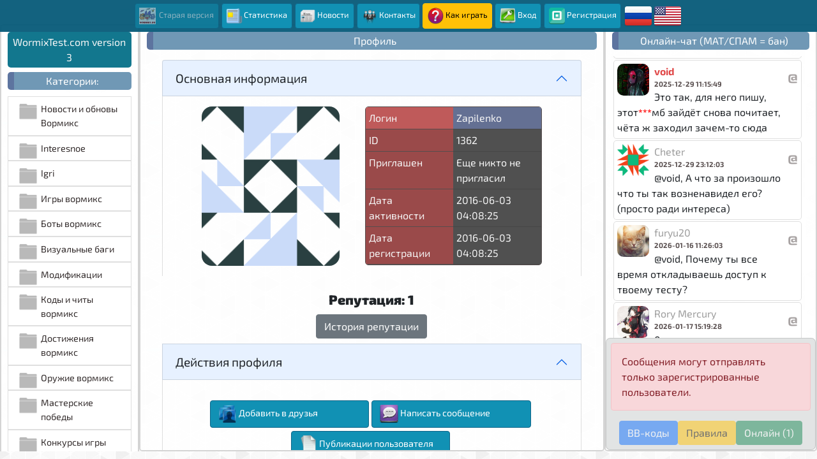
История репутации (371, 326)
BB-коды (648, 432)
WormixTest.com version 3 (69, 49)
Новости (324, 16)
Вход (518, 16)
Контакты (388, 16)
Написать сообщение (435, 414)
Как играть (458, 16)
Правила (707, 432)
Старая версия (176, 16)
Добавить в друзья (268, 414)
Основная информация (241, 78)
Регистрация (583, 16)
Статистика (256, 16)
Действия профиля (229, 361)
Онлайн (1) (769, 432)
